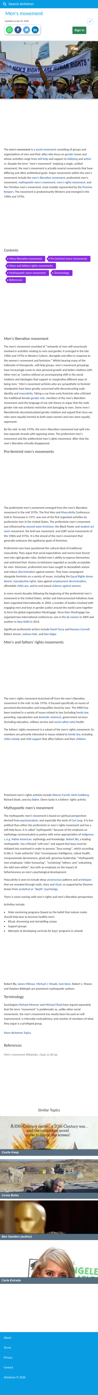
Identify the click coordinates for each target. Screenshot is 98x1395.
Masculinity (68, 512)
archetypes (84, 879)
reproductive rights (24, 581)
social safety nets (64, 722)
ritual (58, 884)
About (7, 1338)
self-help (43, 159)
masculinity (26, 393)
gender (69, 154)
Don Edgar (50, 634)
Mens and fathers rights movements (31, 266)
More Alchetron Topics (17, 1033)
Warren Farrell (61, 795)
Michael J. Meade (46, 984)
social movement (46, 149)
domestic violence (49, 717)
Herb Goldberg (80, 795)
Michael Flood (53, 1005)
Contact (8, 1367)
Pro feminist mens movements (68, 258)
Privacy (8, 1357)
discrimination (26, 572)
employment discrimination (69, 581)
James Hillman (26, 984)
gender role (38, 398)
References (15, 280)
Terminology (61, 273)
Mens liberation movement (25, 258)
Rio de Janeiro (70, 617)
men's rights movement (71, 182)
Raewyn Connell (79, 629)
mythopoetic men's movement (36, 182)
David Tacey (57, 629)
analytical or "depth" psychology (38, 889)
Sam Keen (65, 984)
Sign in (79, 30)
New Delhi (23, 622)
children (81, 739)
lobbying (72, 159)
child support (33, 739)
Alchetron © (14, 1377)
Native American (22, 839)
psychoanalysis (29, 820)
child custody (12, 739)
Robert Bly (72, 839)
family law (82, 712)
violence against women (66, 586)
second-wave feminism (40, 526)
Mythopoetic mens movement (27, 273)
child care (23, 586)
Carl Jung (77, 820)
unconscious (54, 879)
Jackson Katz (29, 634)
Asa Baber (33, 799)
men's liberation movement (48, 178)
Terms (7, 1347)
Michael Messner (29, 1005)
